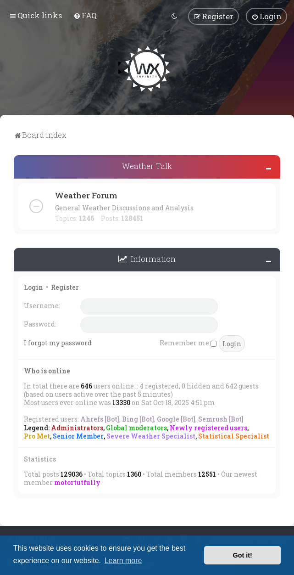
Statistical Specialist (233, 435)
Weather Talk (147, 165)
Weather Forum (86, 194)
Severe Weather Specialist (150, 435)
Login (33, 286)
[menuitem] (85, 15)
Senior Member (78, 435)
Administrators (77, 427)
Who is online (47, 370)
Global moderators (136, 427)
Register (65, 286)
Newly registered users (208, 427)
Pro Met (37, 435)
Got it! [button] (242, 555)
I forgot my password (58, 342)
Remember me (188, 342)
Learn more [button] (123, 560)
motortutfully (77, 481)
